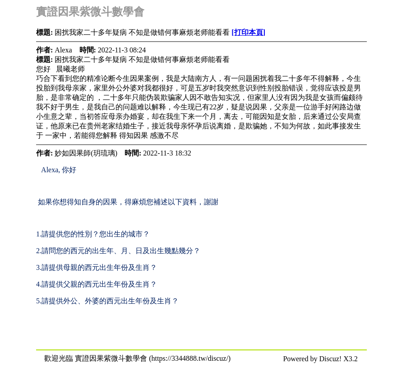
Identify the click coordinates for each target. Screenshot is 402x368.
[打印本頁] (248, 32)
